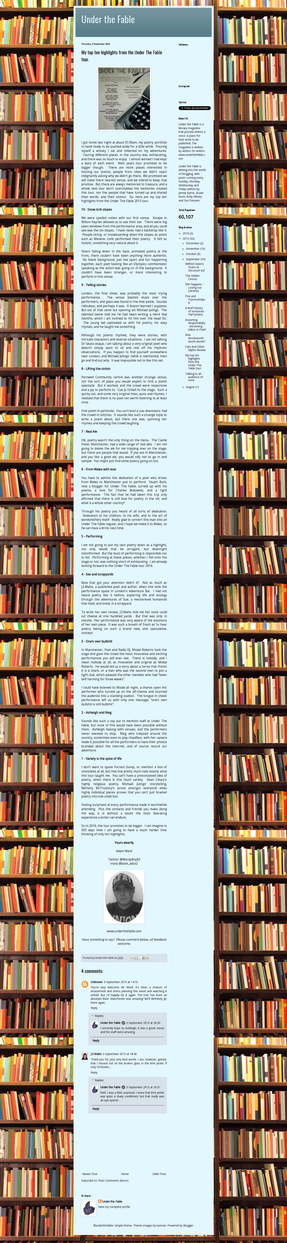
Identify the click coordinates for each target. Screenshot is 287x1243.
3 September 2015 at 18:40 (120, 1054)
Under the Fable (108, 19)
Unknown (97, 982)
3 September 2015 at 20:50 (143, 1023)
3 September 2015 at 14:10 (121, 982)
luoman (161, 1225)
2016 (186, 233)
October (191, 254)
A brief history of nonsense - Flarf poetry (195, 311)
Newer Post (89, 1174)
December (193, 243)
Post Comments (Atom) (113, 1180)
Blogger (188, 1225)
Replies (99, 1016)
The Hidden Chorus (192, 277)
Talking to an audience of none (194, 377)
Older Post (159, 1174)
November (193, 248)
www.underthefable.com (124, 931)
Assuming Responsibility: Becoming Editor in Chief (195, 324)
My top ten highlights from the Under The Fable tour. (193, 361)
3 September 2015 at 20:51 (143, 1087)
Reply (94, 1008)
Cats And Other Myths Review (195, 348)
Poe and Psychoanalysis (195, 299)
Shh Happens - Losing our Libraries (194, 287)
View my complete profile (114, 1207)
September (193, 259)
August (191, 387)
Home (125, 1174)
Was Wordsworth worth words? (195, 338)
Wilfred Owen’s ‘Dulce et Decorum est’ (195, 267)
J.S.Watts (96, 1054)
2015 (186, 238)
